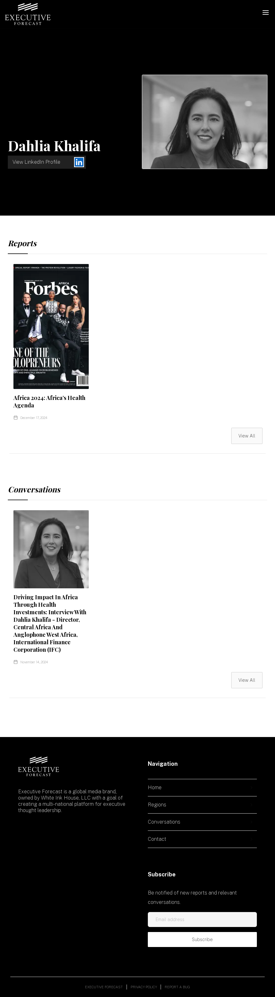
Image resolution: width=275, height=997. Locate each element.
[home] (28, 14)
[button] (265, 12)
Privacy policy (144, 987)
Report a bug (177, 987)
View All (246, 435)
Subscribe (202, 939)
